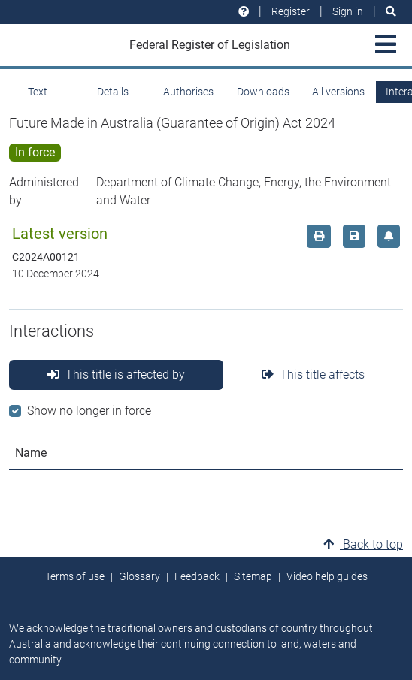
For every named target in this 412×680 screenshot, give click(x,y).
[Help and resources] (244, 11)
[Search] (391, 11)
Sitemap (253, 576)
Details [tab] (113, 92)
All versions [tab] (338, 92)
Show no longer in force (89, 410)
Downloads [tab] (263, 92)
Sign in (347, 11)
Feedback (197, 576)
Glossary (139, 576)
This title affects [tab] (313, 374)
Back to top (363, 544)
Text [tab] (37, 92)
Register (290, 11)
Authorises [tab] (188, 92)
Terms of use (75, 576)
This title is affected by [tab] (116, 374)
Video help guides (327, 576)
